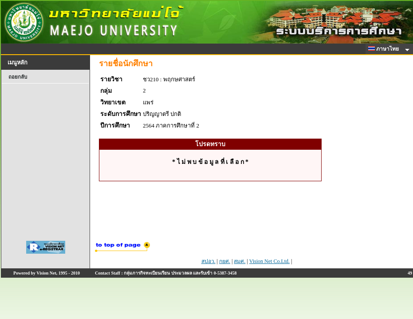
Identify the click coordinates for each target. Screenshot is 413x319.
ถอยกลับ (17, 77)
